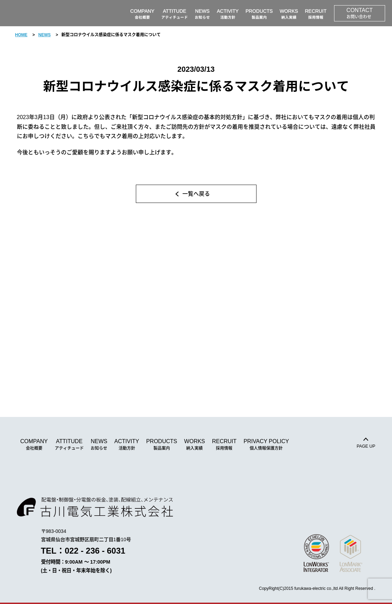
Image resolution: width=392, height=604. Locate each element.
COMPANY (34, 444)
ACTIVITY (126, 444)
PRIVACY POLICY (266, 444)
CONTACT (359, 13)
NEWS (44, 34)
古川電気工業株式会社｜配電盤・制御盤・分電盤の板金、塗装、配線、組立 (46, 13)
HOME (21, 34)
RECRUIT (224, 444)
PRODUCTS (161, 444)
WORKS (194, 444)
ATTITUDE (69, 444)
